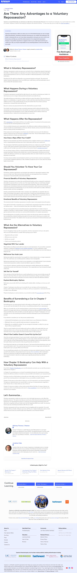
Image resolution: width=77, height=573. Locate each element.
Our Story (6, 535)
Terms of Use (43, 544)
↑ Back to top (6, 417)
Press (5, 537)
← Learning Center (8, 8)
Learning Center (26, 537)
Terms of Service (44, 541)
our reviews (36, 518)
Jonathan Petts (39, 49)
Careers (6, 542)
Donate (6, 540)
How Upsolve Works (9, 533)
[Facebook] (69, 568)
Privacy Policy (43, 539)
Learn (44, 1)
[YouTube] (67, 568)
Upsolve (5, 1)
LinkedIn (13, 427)
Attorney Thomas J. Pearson (20, 49)
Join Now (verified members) (47, 530)
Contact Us (7, 544)
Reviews (39, 1)
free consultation (35, 351)
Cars (8, 10)
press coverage (55, 518)
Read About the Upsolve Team (27, 458)
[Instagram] (72, 568)
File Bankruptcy (26, 1)
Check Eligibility (63, 58)
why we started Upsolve (24, 518)
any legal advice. (57, 566)
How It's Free (33, 1)
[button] (5, 1)
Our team (31, 512)
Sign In (62, 1)
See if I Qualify (71, 1)
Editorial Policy (44, 537)
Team (5, 530)
